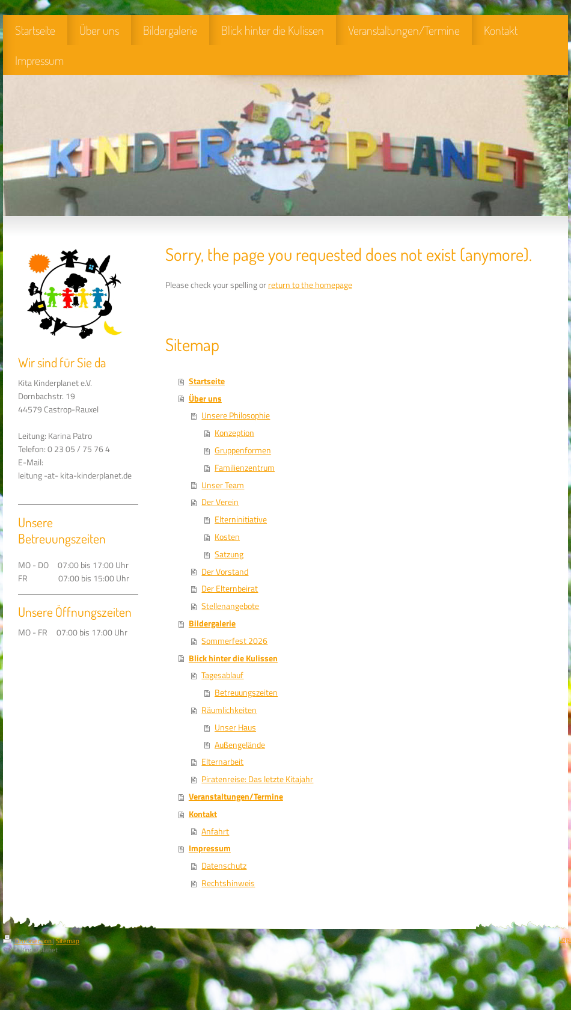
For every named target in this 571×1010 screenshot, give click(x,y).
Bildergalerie (212, 623)
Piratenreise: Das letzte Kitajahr (257, 779)
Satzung (229, 554)
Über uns (205, 398)
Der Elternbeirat (229, 588)
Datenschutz (223, 865)
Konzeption (234, 432)
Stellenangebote (230, 606)
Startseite (207, 381)
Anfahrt (215, 831)
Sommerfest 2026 (234, 640)
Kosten (227, 536)
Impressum (210, 848)
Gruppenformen (243, 450)
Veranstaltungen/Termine (236, 796)
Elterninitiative (241, 519)
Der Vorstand (224, 571)
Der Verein (220, 502)
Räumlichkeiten (229, 710)
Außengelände (240, 744)
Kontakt (203, 814)
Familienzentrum (245, 467)
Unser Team (222, 485)
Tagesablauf (222, 675)
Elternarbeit (222, 761)
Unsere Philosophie (235, 415)
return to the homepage (310, 285)
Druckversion (28, 941)
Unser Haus (235, 727)
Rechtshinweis (228, 883)
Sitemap (67, 941)
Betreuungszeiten (246, 692)
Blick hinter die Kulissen (233, 658)
